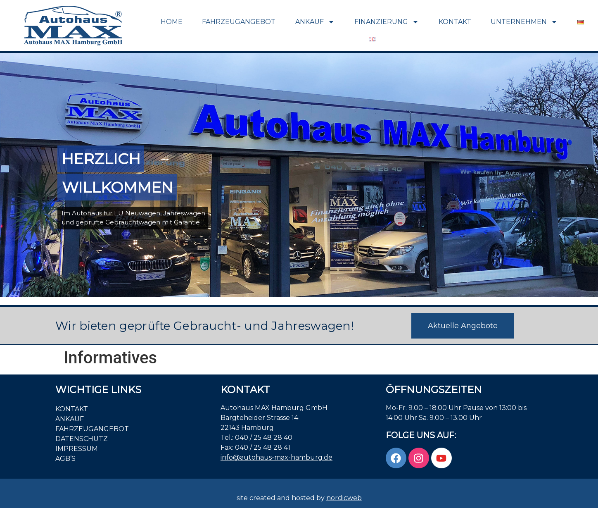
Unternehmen (524, 21)
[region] (299, 175)
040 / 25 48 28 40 (263, 437)
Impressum (76, 449)
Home (172, 22)
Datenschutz (81, 439)
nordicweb (344, 498)
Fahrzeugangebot (238, 22)
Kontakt (455, 22)
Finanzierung (386, 21)
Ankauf (315, 21)
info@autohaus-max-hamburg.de (276, 457)
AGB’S (65, 459)
